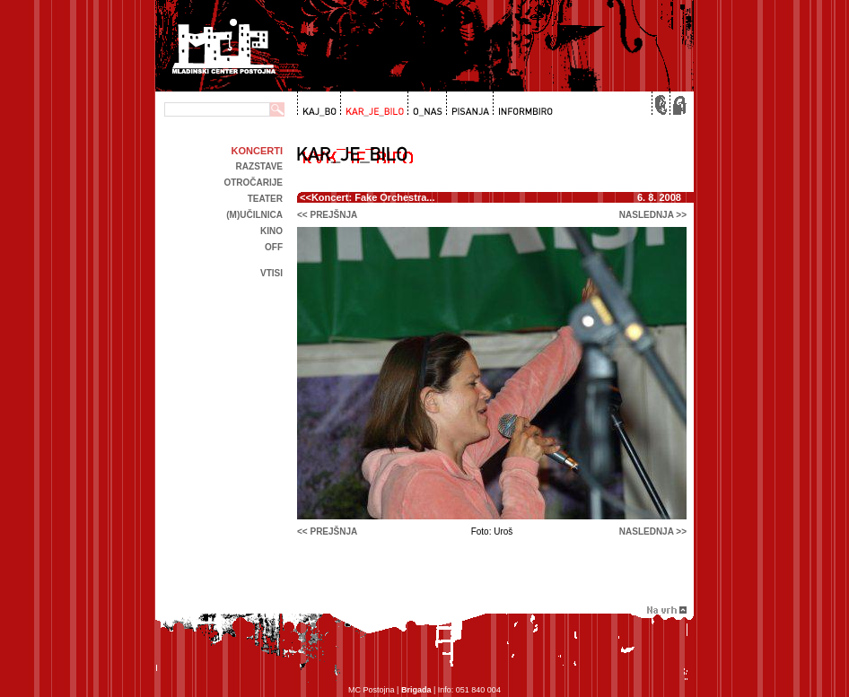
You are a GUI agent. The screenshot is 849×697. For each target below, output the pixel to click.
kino (271, 231)
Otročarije (253, 182)
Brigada (416, 689)
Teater (265, 199)
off (274, 247)
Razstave (259, 166)
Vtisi (271, 273)
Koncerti (257, 150)
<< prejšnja (327, 215)
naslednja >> (653, 215)
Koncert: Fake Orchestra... (373, 197)
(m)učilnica (254, 215)
